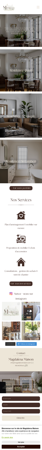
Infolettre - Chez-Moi (21, 379)
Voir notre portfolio (21, 188)
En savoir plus (7, 437)
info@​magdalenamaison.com (22, 363)
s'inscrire (21, 418)
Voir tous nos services (21, 284)
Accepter (21, 447)
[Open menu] (38, 7)
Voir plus (21, 442)
